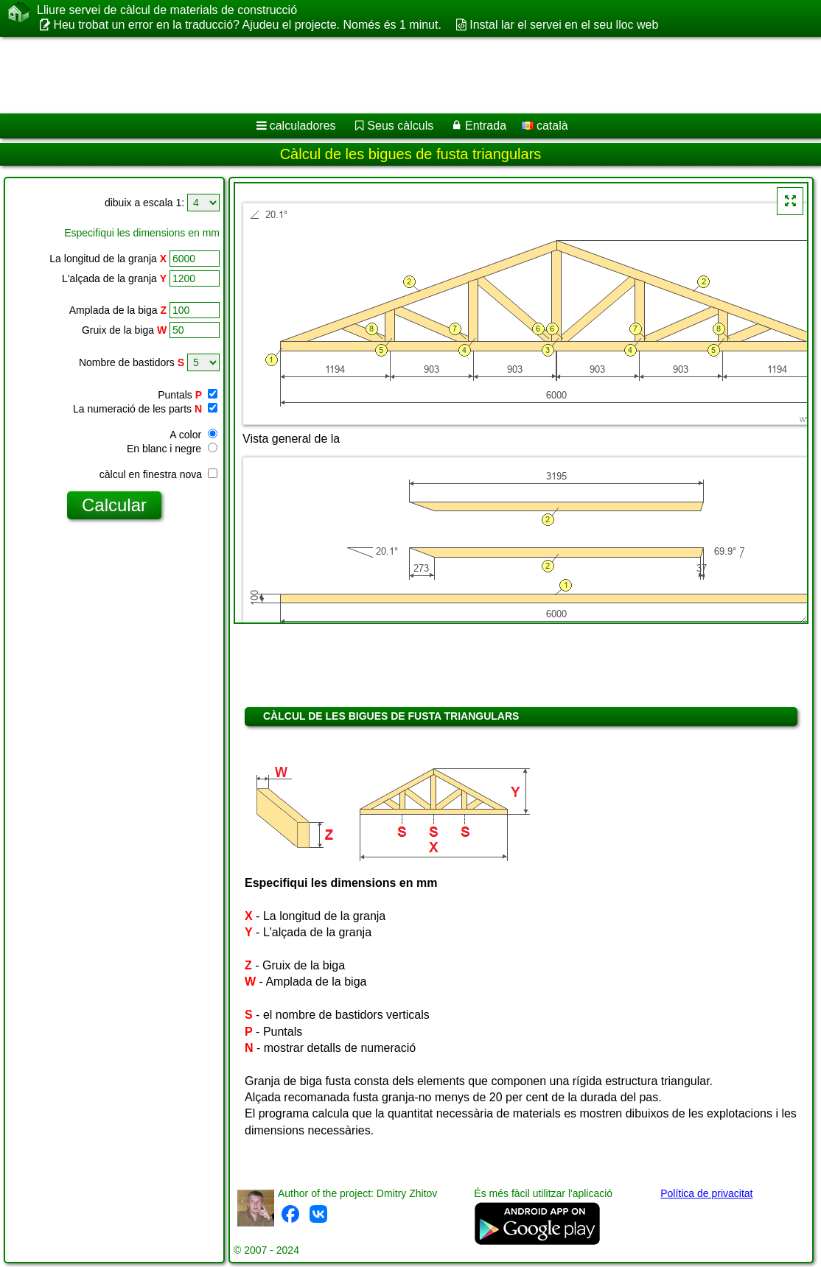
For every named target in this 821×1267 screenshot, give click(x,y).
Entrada (485, 125)
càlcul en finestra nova (158, 474)
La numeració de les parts (145, 409)
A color (193, 435)
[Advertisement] (395, 75)
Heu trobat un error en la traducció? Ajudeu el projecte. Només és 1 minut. (247, 24)
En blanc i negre (172, 448)
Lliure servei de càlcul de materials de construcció (167, 10)
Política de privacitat (706, 1193)
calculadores (303, 125)
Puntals (187, 395)
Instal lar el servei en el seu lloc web (563, 24)
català (545, 125)
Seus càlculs (400, 125)
